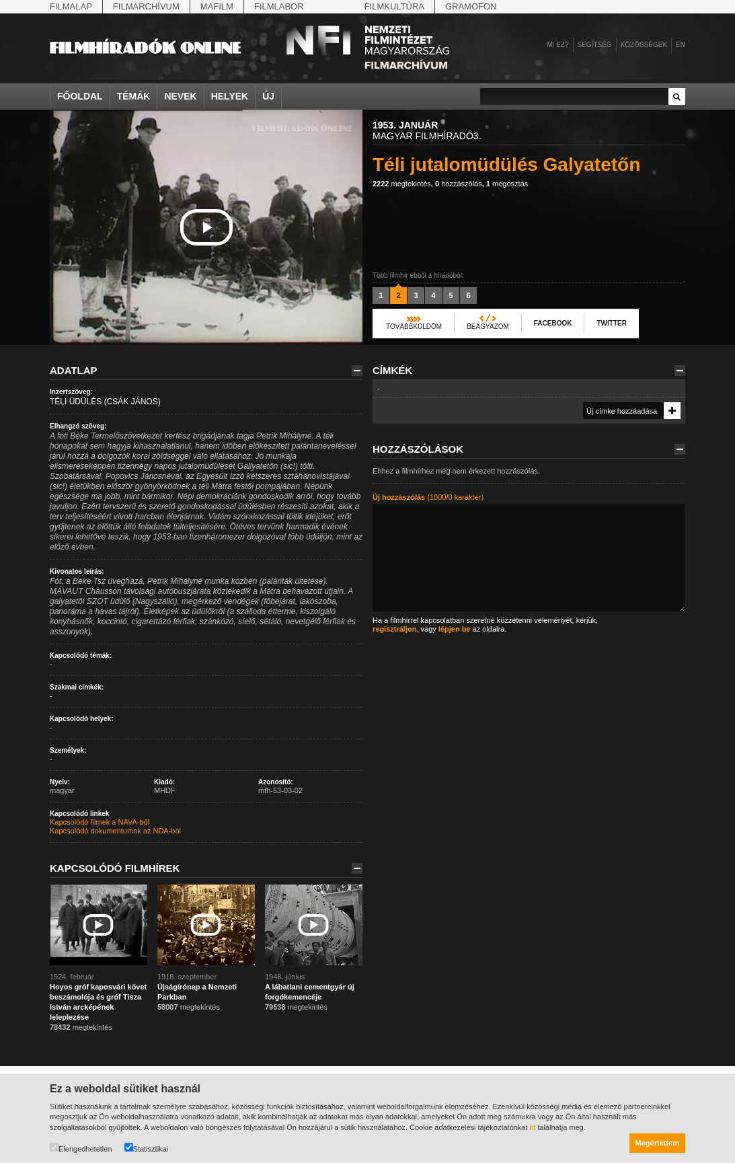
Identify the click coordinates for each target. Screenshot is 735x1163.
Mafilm (216, 6)
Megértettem (657, 1143)
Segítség (595, 44)
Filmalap (71, 6)
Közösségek (644, 44)
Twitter (611, 323)
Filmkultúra (394, 6)
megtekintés (402, 184)
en (680, 44)
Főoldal (80, 96)
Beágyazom (488, 326)
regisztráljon (394, 629)
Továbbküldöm (414, 326)
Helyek (230, 96)
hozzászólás (458, 184)
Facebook (553, 323)
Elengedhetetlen (81, 1148)
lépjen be (454, 629)
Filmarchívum (146, 6)
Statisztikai (146, 1148)
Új (268, 96)
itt (533, 1127)
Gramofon (471, 6)
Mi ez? (557, 44)
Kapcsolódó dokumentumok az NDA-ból (115, 831)
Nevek (180, 96)
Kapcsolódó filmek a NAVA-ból (99, 822)
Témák (134, 96)
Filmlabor (279, 6)
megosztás (507, 184)
